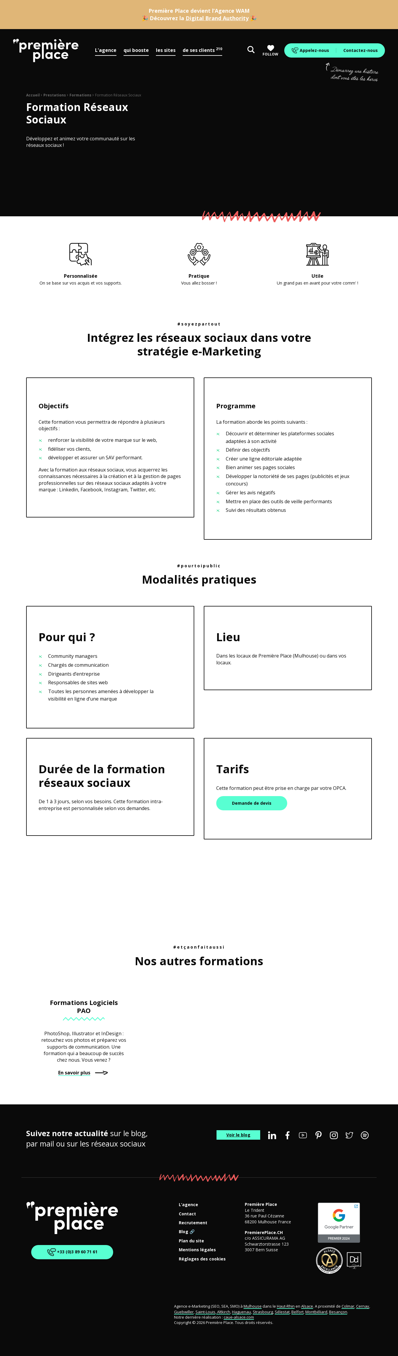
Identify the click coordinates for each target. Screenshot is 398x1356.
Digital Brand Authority (217, 18)
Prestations (54, 95)
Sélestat (282, 1311)
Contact (187, 1214)
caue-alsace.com (239, 1317)
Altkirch (223, 1311)
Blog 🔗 (187, 1231)
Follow (270, 51)
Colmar (348, 1306)
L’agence (188, 1204)
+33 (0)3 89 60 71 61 (72, 1252)
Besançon (338, 1311)
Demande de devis (251, 803)
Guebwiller (184, 1311)
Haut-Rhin (286, 1306)
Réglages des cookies (202, 1259)
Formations (80, 95)
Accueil (33, 95)
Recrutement (193, 1222)
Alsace (307, 1306)
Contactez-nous (360, 50)
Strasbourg (263, 1311)
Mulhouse (253, 1306)
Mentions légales (197, 1249)
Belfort (297, 1311)
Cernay (362, 1306)
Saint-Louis (205, 1311)
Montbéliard (316, 1311)
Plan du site (191, 1241)
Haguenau (241, 1311)
